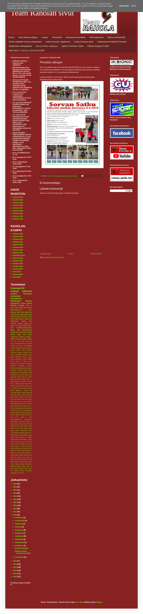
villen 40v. (21, 473)
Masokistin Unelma (25, 366)
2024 (15, 490)
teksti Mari (17, 432)
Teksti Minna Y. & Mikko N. (19, 381)
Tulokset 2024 (18, 236)
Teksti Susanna (15, 386)
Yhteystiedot (57, 37)
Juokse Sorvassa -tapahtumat (58, 42)
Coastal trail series (17, 345)
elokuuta (18, 527)
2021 (15, 499)
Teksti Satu (28, 383)
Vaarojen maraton (16, 394)
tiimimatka (29, 470)
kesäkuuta (19, 533)
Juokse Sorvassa (21, 294)
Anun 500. (28, 341)
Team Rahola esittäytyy (28, 37)
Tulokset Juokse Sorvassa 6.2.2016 (22, 552)
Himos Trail (20, 350)
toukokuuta (19, 536)
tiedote (22, 470)
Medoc (13, 368)
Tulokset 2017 (18, 208)
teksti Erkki (23, 428)
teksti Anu (21, 334)
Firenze (29, 348)
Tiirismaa (13, 392)
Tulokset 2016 (18, 211)
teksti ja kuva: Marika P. (18, 444)
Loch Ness (21, 363)
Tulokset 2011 (18, 274)
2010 (15, 576)
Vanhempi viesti (95, 254)
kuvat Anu (23, 397)
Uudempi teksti (45, 254)
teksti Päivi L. (23, 439)
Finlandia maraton (21, 348)
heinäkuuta (19, 530)
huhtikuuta (19, 539)
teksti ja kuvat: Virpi (21, 464)
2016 (15, 515)
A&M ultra (20, 312)
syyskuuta (19, 524)
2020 (15, 502)
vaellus (23, 321)
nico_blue (79, 602)
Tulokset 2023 (18, 197)
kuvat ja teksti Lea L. (25, 406)
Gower (13, 350)
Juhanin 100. (27, 352)
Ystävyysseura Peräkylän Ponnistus (112, 42)
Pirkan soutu (27, 370)
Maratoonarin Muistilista (75, 37)
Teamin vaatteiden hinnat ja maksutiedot (25, 42)
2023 (15, 493)
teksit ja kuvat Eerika (25, 424)
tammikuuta (19, 557)
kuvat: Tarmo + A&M (23, 417)
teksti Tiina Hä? (27, 441)
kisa (12, 397)
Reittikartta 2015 (19, 255)
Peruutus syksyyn (21, 548)
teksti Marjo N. (15, 435)
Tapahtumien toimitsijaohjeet (20, 46)
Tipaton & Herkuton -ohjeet (72, 46)
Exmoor (13, 348)
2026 (15, 484)
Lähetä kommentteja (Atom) (54, 257)
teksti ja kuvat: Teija (17, 461)
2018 (15, 509)
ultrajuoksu (14, 473)
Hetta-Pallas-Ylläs (17, 310)
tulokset (27, 291)
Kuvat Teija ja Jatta (18, 361)
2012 (15, 570)
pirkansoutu (28, 419)
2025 (15, 487)
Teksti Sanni (20, 383)
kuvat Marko (28, 401)
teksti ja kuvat (27, 446)
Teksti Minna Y (27, 379)
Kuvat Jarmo (27, 357)
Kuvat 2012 (17, 272)
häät (18, 330)
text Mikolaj (15, 470)
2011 (15, 573)
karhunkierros (27, 330)
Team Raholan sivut (42, 12)
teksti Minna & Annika (24, 437)
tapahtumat (16, 301)
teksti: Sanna (27, 468)
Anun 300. (20, 341)
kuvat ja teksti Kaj (25, 319)
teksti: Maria (19, 468)
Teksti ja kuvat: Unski (24, 316)
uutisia (15, 291)
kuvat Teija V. (22, 403)
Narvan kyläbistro (20, 368)
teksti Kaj (23, 307)
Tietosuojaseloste (96, 37)
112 (12, 341)
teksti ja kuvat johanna (18, 453)
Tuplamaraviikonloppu (24, 328)
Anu (15, 341)
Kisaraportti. (15, 303)
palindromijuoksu (16, 419)
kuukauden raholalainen (16, 297)
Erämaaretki (28, 345)
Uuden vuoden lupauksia (24, 392)
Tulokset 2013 (18, 219)
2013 (15, 567)
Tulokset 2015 (18, 213)
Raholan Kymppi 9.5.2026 (98, 46)
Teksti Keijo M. (22, 377)
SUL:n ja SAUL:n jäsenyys (47, 46)
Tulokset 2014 (18, 216)
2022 (15, 496)
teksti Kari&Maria (21, 430)
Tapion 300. (28, 374)
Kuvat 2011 (17, 277)
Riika (30, 372)
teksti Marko (24, 435)
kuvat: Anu (24, 415)
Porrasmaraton (23, 372)
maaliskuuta (20, 542)
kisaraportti (17, 288)
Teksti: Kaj (28, 390)
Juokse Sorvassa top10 (83, 42)
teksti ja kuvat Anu (16, 448)
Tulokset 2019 (18, 203)
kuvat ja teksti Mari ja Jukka (19, 408)
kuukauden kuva (16, 332)
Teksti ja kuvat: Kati (19, 388)
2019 (15, 505)
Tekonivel (13, 377)
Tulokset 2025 (18, 234)
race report (22, 421)
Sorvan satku (19, 314)
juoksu (29, 301)
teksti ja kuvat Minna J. (24, 450)
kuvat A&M (14, 319)
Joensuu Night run (24, 323)
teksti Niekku (15, 439)
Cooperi (44, 37)
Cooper (29, 307)
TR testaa (21, 374)
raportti (29, 303)
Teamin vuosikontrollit (116, 37)
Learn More (124, 6)
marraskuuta (20, 521)
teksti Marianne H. (26, 432)
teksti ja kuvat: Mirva (25, 459)
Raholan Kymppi (17, 305)
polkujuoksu (14, 421)
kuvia (23, 303)
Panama (19, 370)
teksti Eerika (15, 426)
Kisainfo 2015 (18, 261)
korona (16, 397)
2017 (15, 512)
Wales (13, 330)
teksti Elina (23, 426)
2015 (15, 561)
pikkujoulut (14, 321)
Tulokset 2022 (18, 200)
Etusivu (11, 37)
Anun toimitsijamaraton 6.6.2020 (21, 343)
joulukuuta (19, 517)
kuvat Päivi (14, 403)
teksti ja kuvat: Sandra (24, 339)
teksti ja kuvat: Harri (25, 455)
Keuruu (13, 354)
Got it (133, 6)
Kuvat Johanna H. (16, 359)
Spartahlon (14, 374)
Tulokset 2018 (18, 205)
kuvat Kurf (24, 399)
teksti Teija (18, 441)
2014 (15, 564)
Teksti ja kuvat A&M (18, 325)
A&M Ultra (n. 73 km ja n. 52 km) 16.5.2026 (26, 50)
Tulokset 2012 (18, 269)
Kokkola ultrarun (21, 354)
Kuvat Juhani (27, 359)
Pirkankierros (15, 372)
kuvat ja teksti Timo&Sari (18, 412)
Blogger (99, 602)
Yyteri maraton (27, 394)
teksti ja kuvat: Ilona (18, 457)
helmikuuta (19, 546)
